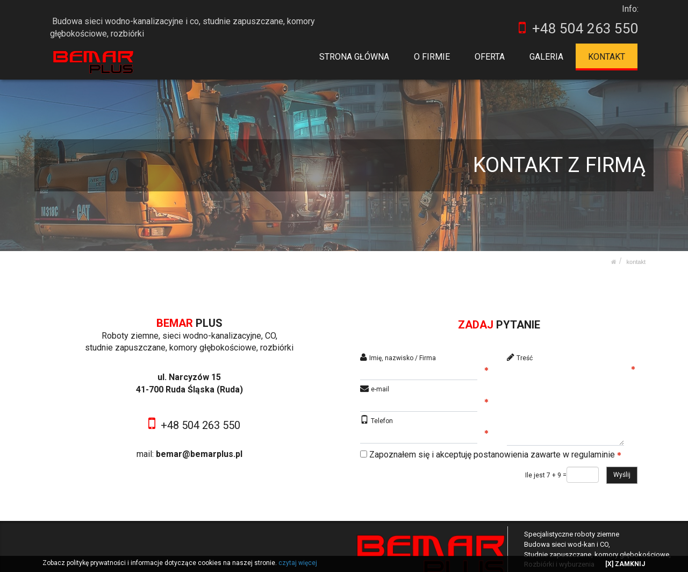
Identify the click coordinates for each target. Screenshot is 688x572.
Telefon (382, 421)
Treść (525, 358)
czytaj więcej (297, 563)
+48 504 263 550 (200, 425)
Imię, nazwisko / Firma (402, 358)
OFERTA (490, 57)
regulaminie (593, 454)
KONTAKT (606, 57)
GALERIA (546, 57)
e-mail (380, 389)
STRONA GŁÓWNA (355, 57)
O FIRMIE (432, 57)
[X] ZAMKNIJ (625, 564)
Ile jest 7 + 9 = (546, 475)
